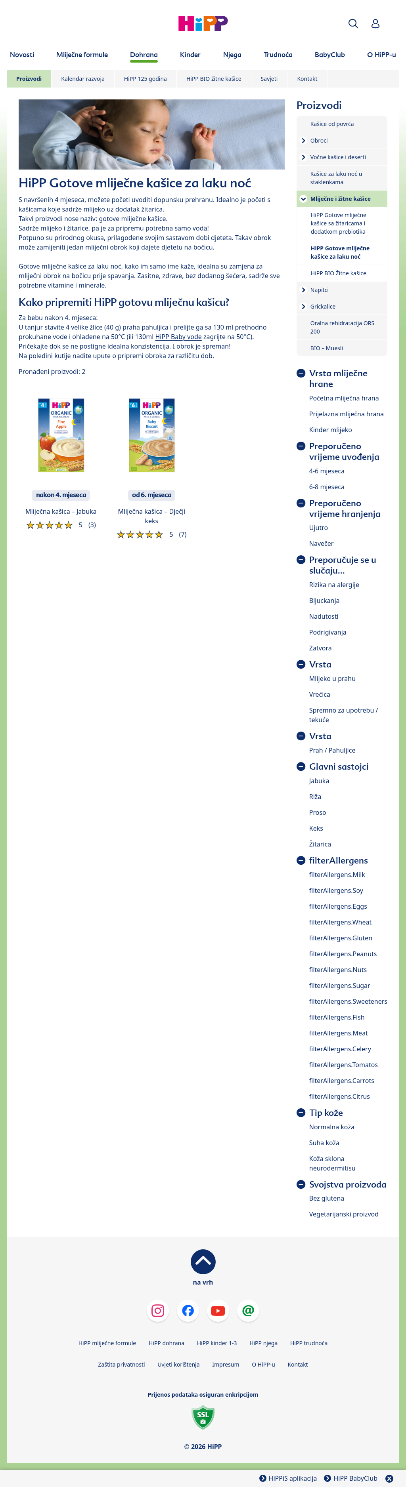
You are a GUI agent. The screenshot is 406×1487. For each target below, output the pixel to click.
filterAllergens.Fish (337, 1017)
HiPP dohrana (166, 1343)
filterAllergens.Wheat (340, 922)
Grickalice (322, 306)
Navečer (321, 543)
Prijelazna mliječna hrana (346, 414)
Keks (316, 828)
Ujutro (318, 527)
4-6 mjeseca (327, 471)
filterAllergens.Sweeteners (348, 1001)
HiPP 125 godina (145, 78)
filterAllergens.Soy (336, 890)
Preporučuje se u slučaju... (342, 565)
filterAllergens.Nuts (338, 969)
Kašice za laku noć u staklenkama (336, 178)
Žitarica (320, 844)
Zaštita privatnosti (121, 1364)
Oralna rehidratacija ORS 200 (342, 327)
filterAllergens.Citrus (339, 1096)
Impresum (225, 1364)
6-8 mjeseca (327, 486)
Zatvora (320, 648)
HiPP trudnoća (308, 1343)
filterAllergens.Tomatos (343, 1064)
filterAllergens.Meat (338, 1033)
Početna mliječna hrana (344, 398)
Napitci (319, 290)
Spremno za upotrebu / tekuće (343, 715)
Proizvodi (29, 78)
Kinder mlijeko (330, 429)
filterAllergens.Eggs (338, 906)
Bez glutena (326, 1198)
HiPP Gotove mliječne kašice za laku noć (340, 252)
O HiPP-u (263, 1364)
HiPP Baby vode (178, 336)
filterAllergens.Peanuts (343, 953)
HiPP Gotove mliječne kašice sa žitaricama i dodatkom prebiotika (338, 223)
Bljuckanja (324, 600)
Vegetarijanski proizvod (344, 1214)
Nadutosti (324, 616)
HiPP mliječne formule (107, 1343)
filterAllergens (338, 860)
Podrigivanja (328, 632)
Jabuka (319, 780)
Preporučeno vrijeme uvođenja (344, 451)
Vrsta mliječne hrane (338, 378)
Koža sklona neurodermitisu (332, 1163)
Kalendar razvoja (83, 78)
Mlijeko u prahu (332, 678)
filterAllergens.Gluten (340, 938)
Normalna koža (331, 1127)
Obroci (319, 140)
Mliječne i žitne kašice (340, 198)
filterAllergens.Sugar (339, 985)
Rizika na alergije (334, 584)
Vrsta (320, 664)
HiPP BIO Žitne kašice (338, 273)
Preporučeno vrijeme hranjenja (345, 508)
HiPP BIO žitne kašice (213, 78)
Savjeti (269, 78)
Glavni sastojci (339, 766)
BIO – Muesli (326, 348)
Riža (315, 796)
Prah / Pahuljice (332, 750)
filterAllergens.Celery (340, 1049)
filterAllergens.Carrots (341, 1080)
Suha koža (324, 1142)
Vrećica (319, 694)
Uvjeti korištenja (178, 1364)
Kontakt (307, 78)
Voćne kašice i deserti (338, 157)
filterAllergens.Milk (337, 874)
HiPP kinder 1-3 (217, 1343)
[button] (353, 23)
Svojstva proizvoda (348, 1184)
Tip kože (326, 1113)
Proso (317, 812)
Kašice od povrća (332, 124)
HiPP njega (263, 1343)
